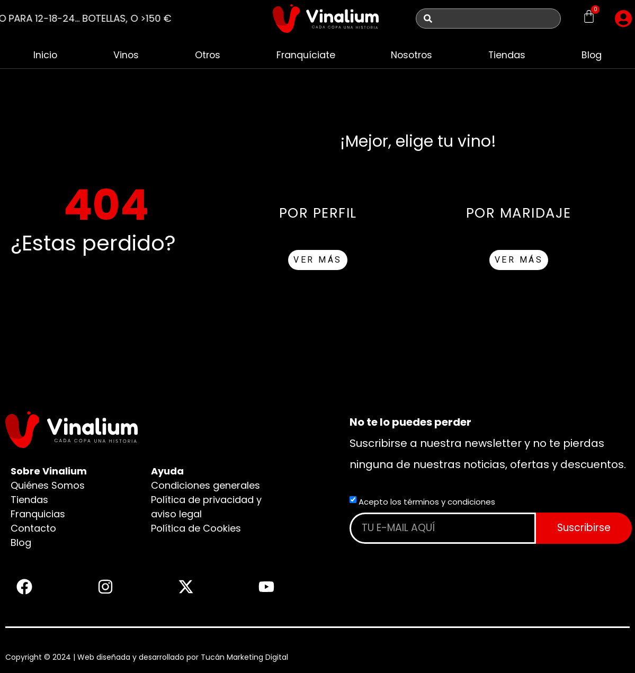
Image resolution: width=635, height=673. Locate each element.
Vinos (125, 54)
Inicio (45, 54)
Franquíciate (305, 54)
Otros (207, 54)
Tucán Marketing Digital (244, 657)
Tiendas (507, 54)
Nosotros (411, 54)
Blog (592, 54)
